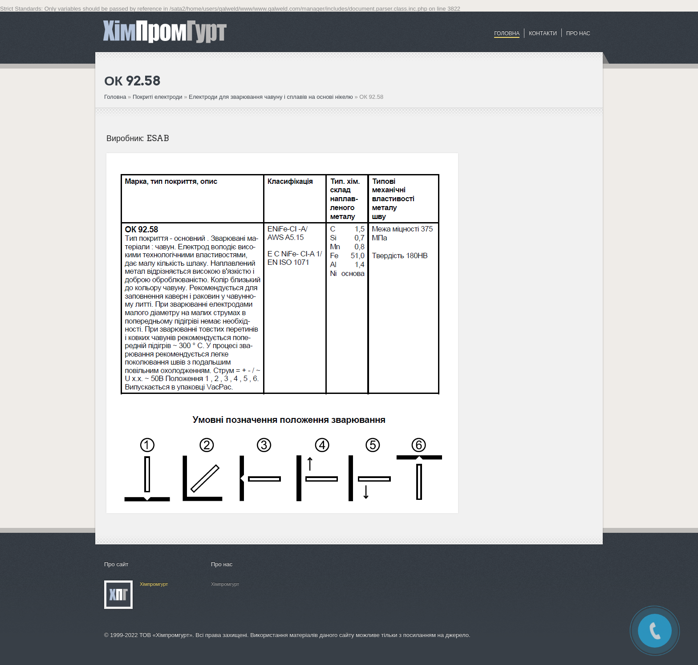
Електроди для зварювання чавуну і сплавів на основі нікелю (271, 96)
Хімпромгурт (154, 584)
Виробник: (125, 138)
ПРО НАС (578, 33)
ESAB (157, 138)
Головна (506, 33)
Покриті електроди (158, 96)
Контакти (543, 33)
